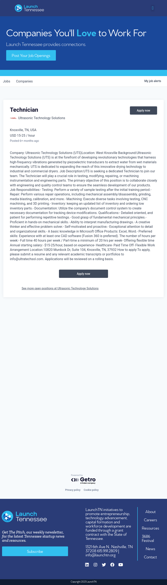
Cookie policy (91, 490)
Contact (150, 556)
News (150, 548)
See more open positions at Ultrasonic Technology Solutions (60, 288)
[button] (153, 8)
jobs (7, 81)
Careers (150, 519)
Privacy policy (72, 490)
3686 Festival (148, 538)
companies (25, 81)
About (150, 511)
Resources (150, 527)
